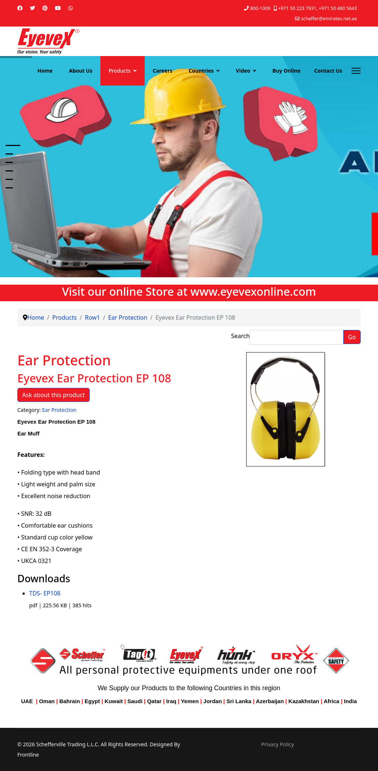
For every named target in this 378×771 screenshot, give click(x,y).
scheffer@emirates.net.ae (329, 18)
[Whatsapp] (70, 7)
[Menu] (356, 71)
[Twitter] (32, 7)
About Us (81, 70)
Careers (162, 70)
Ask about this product (53, 395)
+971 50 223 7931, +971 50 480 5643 (317, 8)
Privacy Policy (277, 744)
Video (243, 70)
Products (119, 70)
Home (44, 70)
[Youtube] (58, 7)
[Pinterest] (45, 7)
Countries (201, 70)
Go (352, 337)
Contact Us (328, 70)
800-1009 (260, 8)
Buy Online (286, 70)
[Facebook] (20, 7)
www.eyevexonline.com (253, 291)
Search (240, 336)
